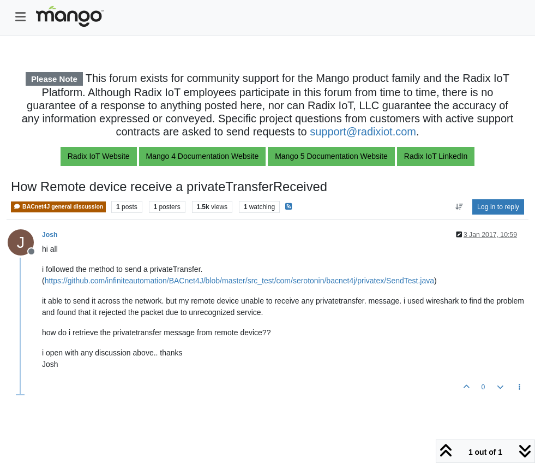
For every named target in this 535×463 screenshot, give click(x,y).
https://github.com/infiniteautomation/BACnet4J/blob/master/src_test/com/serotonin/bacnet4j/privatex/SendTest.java (239, 280)
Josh (50, 235)
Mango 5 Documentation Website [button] (331, 156)
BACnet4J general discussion (58, 206)
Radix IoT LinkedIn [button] (435, 156)
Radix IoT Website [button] (99, 156)
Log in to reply (498, 207)
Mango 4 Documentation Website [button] (202, 156)
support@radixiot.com (363, 132)
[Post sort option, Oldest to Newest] (459, 207)
